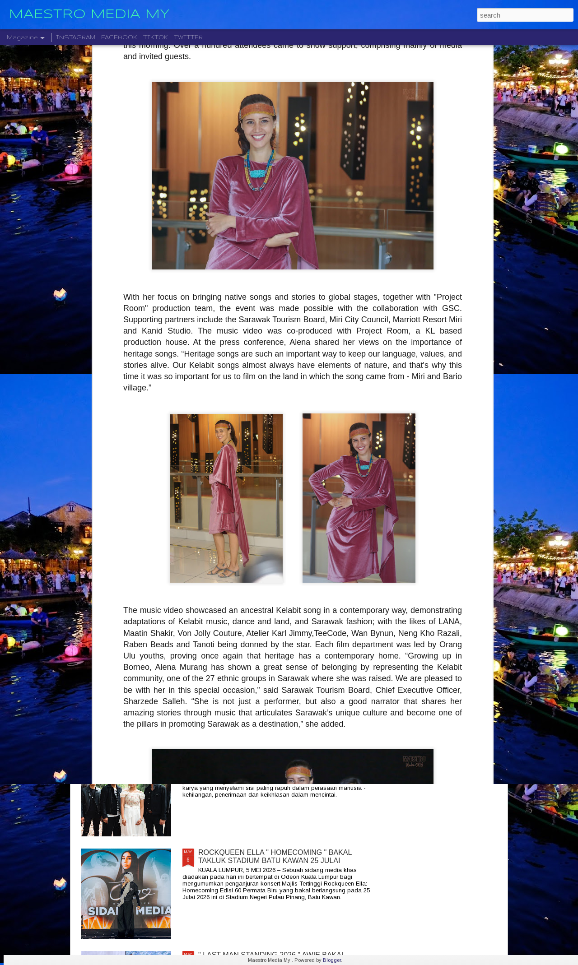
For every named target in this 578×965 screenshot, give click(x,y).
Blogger (332, 960)
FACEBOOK (119, 37)
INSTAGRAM (75, 37)
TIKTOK (155, 37)
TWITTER (188, 37)
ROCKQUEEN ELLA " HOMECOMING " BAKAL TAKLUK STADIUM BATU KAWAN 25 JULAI (275, 856)
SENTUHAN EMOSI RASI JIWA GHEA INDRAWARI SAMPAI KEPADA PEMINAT (282, 651)
